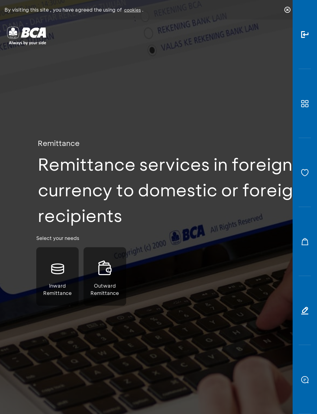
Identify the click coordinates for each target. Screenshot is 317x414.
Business (139, 40)
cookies (132, 10)
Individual (104, 38)
